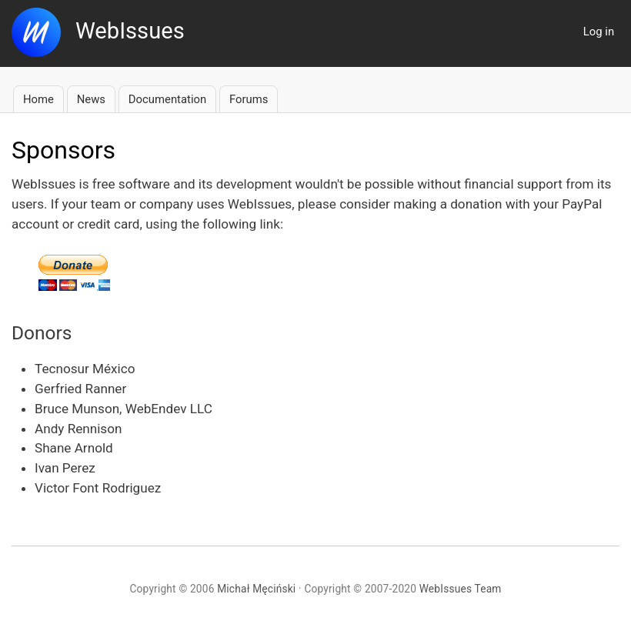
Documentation (167, 99)
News (91, 99)
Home (38, 99)
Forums (248, 99)
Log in (598, 31)
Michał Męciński (256, 589)
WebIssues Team (460, 589)
